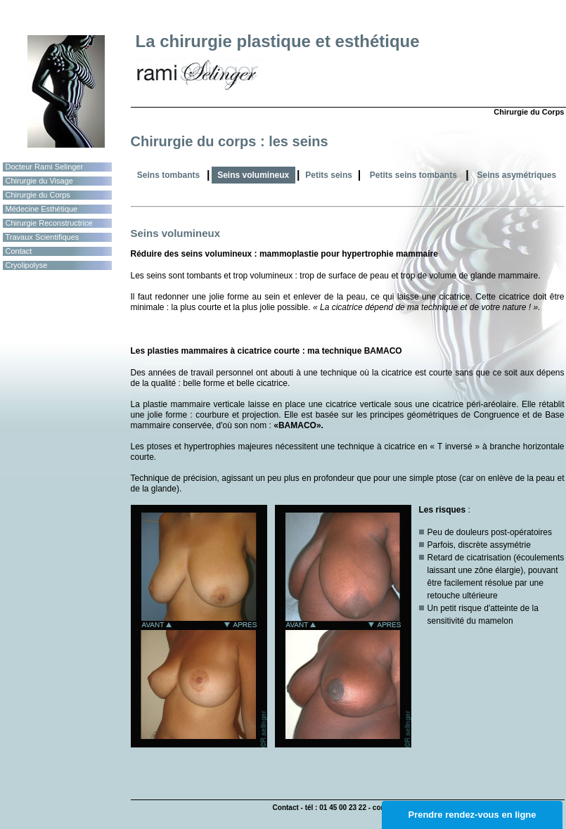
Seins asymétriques (516, 175)
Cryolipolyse (27, 265)
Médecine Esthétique (42, 209)
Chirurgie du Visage (39, 180)
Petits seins (328, 175)
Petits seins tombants (413, 175)
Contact (19, 251)
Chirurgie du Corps (38, 195)
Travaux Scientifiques (42, 237)
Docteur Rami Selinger (45, 166)
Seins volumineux (253, 175)
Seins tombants (168, 175)
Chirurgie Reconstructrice (49, 223)
